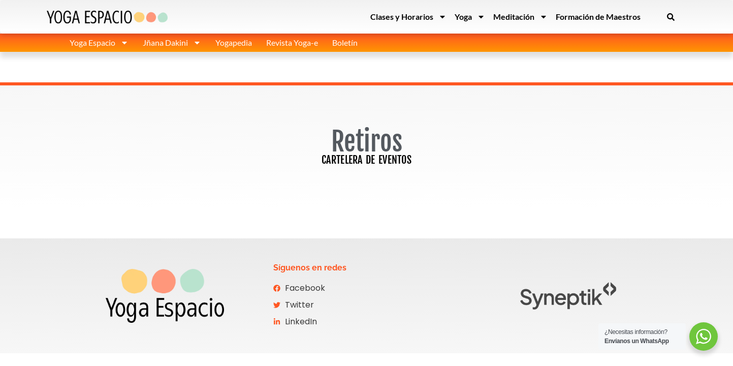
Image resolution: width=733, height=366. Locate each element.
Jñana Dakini (172, 42)
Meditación (520, 17)
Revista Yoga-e (292, 42)
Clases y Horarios (408, 17)
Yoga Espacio (99, 42)
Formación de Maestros (598, 16)
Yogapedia (233, 42)
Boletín (345, 42)
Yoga (470, 17)
